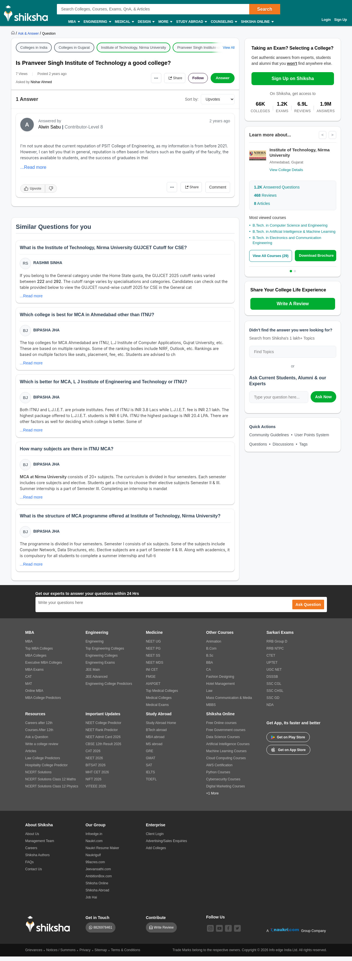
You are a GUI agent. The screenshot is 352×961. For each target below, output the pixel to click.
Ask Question (308, 609)
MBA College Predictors (43, 702)
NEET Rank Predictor (102, 734)
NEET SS (153, 660)
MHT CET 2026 (97, 777)
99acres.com (95, 867)
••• (150, 78)
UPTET (271, 667)
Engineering (97, 22)
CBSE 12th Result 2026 (103, 748)
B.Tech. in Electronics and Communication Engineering (287, 240)
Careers (31, 852)
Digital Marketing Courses (225, 791)
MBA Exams (34, 674)
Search (264, 9)
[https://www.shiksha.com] (13, 33)
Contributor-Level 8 (83, 127)
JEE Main (93, 674)
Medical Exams (157, 709)
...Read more (33, 167)
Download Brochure (317, 256)
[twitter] (237, 932)
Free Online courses (221, 727)
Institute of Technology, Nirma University (133, 47)
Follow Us (215, 921)
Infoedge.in (94, 838)
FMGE (151, 681)
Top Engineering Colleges (105, 653)
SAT (149, 770)
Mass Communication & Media (229, 702)
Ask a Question (36, 741)
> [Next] (332, 135)
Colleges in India (33, 47)
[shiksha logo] (49, 928)
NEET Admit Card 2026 (103, 741)
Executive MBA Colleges (43, 667)
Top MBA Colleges (39, 653)
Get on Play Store (288, 741)
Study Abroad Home (161, 727)
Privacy (84, 954)
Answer (222, 78)
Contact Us (33, 874)
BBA (209, 667)
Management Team (39, 845)
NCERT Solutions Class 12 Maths (50, 784)
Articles (262, 203)
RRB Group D (276, 646)
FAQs (29, 867)
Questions (258, 444)
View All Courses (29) (271, 256)
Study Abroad (191, 22)
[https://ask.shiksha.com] (29, 33)
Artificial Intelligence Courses (227, 748)
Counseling (224, 22)
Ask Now (323, 397)
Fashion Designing (220, 681)
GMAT (150, 763)
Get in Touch (98, 922)
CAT (28, 681)
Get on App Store (288, 753)
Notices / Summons (60, 954)
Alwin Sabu (49, 127)
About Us (32, 838)
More (165, 22)
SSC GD (272, 702)
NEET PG (153, 653)
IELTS (150, 777)
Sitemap (101, 954)
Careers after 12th (39, 727)
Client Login (155, 838)
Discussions (283, 444)
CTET (270, 660)
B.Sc (209, 660)
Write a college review (41, 748)
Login (326, 20)
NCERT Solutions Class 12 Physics (51, 791)
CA (208, 674)
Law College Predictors (42, 763)
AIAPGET (153, 688)
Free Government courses (225, 734)
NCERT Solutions (38, 777)
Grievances (34, 954)
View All (229, 48)
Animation (213, 646)
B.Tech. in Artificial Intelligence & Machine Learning (294, 232)
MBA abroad (155, 741)
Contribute (156, 922)
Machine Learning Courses (226, 756)
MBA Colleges (35, 660)
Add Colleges (156, 852)
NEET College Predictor (103, 727)
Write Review (163, 932)
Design (146, 22)
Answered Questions (277, 187)
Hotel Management (220, 688)
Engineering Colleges (102, 660)
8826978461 (102, 932)
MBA (73, 22)
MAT (28, 688)
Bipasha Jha (47, 331)
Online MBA (34, 695)
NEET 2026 (94, 763)
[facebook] (228, 932)
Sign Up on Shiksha (292, 78)
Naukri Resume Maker (102, 852)
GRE (149, 756)
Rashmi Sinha (48, 263)
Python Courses (218, 777)
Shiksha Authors (37, 860)
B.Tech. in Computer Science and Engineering (290, 225)
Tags (303, 444)
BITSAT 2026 (96, 770)
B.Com (211, 653)
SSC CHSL (274, 695)
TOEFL (151, 784)
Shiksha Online (257, 22)
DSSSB (272, 681)
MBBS (211, 709)
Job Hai (91, 902)
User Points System (312, 435)
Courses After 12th (39, 734)
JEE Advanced (97, 681)
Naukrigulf (93, 860)
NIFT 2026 (93, 784)
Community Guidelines (269, 435)
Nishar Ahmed (41, 82)
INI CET (152, 674)
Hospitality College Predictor (46, 770)
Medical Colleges (158, 702)
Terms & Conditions (125, 954)
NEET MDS (154, 667)
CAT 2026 (93, 756)
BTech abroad (156, 734)
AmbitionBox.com (99, 881)
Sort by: (192, 99)
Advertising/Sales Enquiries (166, 845)
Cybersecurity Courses (223, 784)
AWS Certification (219, 770)
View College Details (286, 170)
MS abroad (154, 748)
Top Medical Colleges (162, 695)
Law (209, 695)
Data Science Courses (223, 741)
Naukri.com (94, 845)
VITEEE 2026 (96, 791)
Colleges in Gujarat (74, 47)
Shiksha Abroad (97, 895)
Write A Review (293, 303)
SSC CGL (273, 688)
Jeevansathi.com (98, 874)
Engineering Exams (100, 667)
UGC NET (274, 674)
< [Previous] (322, 135)
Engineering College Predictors (109, 688)
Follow (197, 78)
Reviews (265, 195)
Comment (217, 187)
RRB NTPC (275, 653)
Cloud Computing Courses (226, 763)
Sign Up (340, 20)
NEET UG (153, 646)
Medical (124, 22)
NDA (269, 709)
